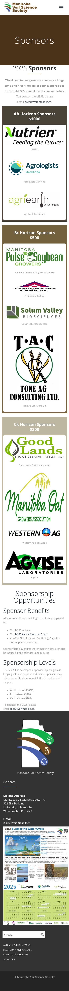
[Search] (42, 934)
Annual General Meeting (16, 945)
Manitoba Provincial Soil (17, 949)
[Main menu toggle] (61, 7)
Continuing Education (15, 954)
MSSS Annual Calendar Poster (31, 634)
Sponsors (9, 959)
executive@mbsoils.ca (37, 102)
